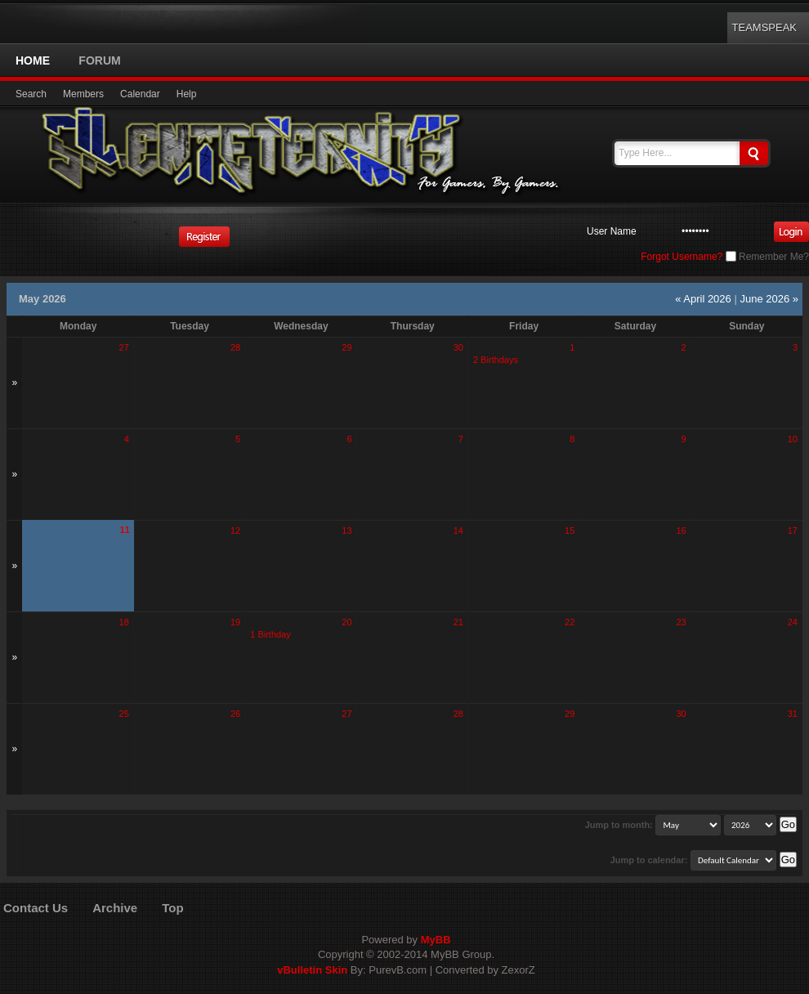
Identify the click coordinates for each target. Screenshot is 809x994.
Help (187, 94)
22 (569, 622)
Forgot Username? (681, 256)
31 (793, 714)
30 (458, 347)
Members (83, 94)
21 (458, 622)
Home (33, 60)
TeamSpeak (764, 27)
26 (235, 714)
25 (124, 714)
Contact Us (35, 908)
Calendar (140, 94)
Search (31, 94)
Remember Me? (767, 256)
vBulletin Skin (312, 970)
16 (681, 530)
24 (793, 622)
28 (235, 347)
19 (235, 622)
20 (346, 622)
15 (569, 530)
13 (346, 530)
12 (235, 530)
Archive (114, 908)
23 (681, 622)
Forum (99, 60)
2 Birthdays (495, 360)
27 (124, 347)
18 (124, 622)
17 (793, 530)
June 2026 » (769, 299)
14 (458, 530)
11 (125, 530)
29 (346, 347)
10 (793, 439)
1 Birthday (270, 634)
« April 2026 (703, 299)
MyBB (436, 940)
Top (172, 908)
